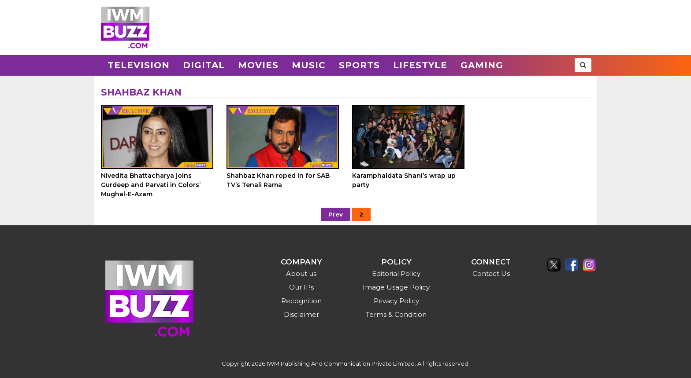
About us (301, 273)
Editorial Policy (396, 273)
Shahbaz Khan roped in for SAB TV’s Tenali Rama (278, 180)
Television (139, 65)
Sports (359, 65)
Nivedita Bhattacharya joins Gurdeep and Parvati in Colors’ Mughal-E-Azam (151, 185)
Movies (258, 65)
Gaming (482, 65)
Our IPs (301, 287)
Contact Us (491, 273)
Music (309, 65)
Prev (335, 214)
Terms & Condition (396, 314)
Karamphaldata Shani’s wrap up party (404, 180)
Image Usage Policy (396, 287)
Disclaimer (301, 314)
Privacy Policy (396, 301)
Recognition (301, 301)
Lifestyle (420, 65)
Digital (204, 65)
